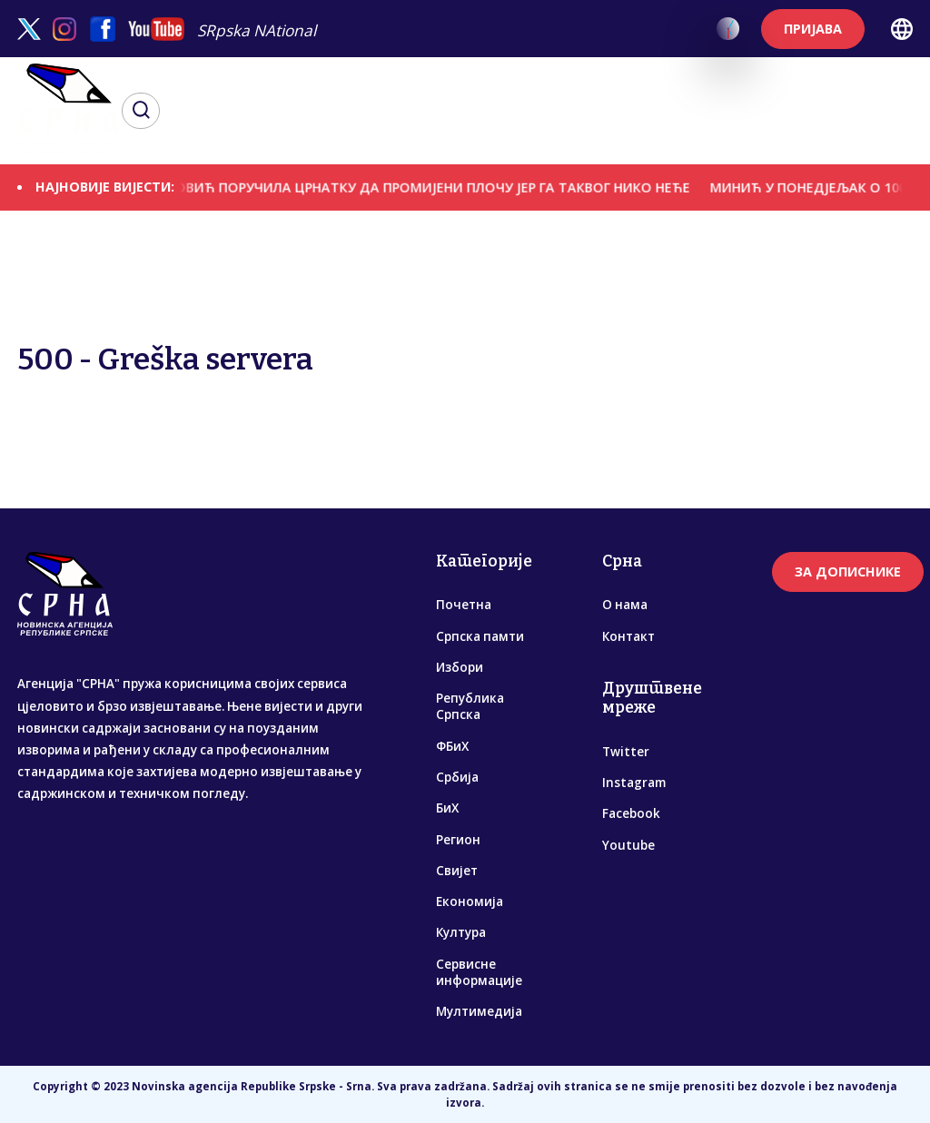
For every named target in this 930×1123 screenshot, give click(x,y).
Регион (458, 840)
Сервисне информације (479, 972)
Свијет (457, 870)
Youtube (628, 845)
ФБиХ (452, 746)
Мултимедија (479, 1011)
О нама (625, 604)
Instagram (634, 782)
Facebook (631, 813)
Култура (461, 932)
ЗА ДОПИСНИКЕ (848, 571)
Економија (469, 901)
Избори (459, 667)
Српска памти (480, 636)
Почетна (463, 604)
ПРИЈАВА (813, 28)
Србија (457, 777)
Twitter (625, 752)
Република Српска (470, 706)
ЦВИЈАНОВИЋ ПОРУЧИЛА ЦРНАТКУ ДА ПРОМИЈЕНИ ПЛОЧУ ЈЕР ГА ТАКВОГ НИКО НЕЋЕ (425, 186)
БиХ (447, 808)
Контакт (628, 636)
